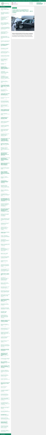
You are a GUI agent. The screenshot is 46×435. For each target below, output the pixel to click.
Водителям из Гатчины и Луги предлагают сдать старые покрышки (5, 408)
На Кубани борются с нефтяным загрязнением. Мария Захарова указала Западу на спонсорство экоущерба (5, 317)
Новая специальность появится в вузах (5, 387)
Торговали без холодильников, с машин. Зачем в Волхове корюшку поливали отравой (5, 73)
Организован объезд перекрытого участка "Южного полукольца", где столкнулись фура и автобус (5, 186)
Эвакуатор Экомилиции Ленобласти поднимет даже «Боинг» (5, 325)
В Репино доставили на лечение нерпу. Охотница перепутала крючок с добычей (5, 419)
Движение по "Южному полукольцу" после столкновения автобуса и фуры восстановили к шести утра (5, 149)
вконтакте (13, 2)
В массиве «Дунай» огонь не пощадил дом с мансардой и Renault (5, 168)
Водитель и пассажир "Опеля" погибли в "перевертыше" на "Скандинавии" (5, 245)
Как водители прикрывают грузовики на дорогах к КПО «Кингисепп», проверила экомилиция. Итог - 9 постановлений (5, 205)
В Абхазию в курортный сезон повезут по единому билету (5, 42)
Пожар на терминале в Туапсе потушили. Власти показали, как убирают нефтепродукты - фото (5, 220)
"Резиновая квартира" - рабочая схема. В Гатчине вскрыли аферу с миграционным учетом (5, 33)
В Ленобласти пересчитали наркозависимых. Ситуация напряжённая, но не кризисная (5, 309)
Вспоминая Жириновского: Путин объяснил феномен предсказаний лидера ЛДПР (5, 102)
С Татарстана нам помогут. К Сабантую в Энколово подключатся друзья (5, 337)
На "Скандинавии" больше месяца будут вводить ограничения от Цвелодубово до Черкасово (5, 404)
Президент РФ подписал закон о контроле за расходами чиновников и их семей (5, 106)
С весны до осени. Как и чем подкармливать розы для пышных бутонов (5, 224)
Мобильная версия (12, 2)
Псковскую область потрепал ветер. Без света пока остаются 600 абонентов (5, 329)
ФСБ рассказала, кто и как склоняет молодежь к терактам (5, 341)
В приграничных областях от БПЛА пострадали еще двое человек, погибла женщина (5, 291)
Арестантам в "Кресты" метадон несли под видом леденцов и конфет (5, 376)
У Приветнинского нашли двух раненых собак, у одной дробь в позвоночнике (5, 52)
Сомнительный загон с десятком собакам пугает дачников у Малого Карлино (5, 9)
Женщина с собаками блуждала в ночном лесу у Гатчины (5, 178)
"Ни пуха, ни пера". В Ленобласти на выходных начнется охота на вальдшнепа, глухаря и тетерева (5, 229)
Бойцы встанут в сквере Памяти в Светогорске (5, 254)
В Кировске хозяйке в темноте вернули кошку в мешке (5, 82)
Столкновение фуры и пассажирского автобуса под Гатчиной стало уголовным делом (5, 195)
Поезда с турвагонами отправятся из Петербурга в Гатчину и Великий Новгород (5, 236)
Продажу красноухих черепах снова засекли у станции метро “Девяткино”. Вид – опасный (5, 296)
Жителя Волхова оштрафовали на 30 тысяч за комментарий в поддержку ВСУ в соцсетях (5, 241)
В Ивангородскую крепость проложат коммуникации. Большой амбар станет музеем (5, 130)
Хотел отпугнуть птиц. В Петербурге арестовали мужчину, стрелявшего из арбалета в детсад (5, 427)
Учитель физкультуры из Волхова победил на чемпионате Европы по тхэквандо (5, 60)
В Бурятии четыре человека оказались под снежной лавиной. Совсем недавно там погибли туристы (5, 333)
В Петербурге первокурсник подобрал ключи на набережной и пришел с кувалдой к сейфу (5, 135)
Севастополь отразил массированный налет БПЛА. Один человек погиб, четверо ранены (5, 37)
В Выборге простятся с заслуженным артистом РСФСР (5, 261)
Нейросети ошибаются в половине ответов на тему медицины (5, 191)
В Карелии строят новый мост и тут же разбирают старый (5, 359)
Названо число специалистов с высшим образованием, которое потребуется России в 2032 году (5, 399)
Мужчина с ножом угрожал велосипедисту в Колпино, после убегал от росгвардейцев (5, 215)
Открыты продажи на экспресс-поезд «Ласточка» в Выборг (5, 114)
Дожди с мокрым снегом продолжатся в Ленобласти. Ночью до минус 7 (5, 284)
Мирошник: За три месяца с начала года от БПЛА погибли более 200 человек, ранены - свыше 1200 (5, 346)
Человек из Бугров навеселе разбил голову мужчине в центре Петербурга (5, 122)
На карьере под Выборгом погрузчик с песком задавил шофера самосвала (5, 126)
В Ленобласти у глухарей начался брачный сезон (5, 49)
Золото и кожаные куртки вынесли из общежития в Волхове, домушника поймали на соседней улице (5, 24)
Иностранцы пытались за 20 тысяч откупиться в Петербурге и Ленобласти (5, 288)
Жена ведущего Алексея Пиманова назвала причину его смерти (5, 305)
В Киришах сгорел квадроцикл (5, 64)
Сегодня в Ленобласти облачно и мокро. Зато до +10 (5, 380)
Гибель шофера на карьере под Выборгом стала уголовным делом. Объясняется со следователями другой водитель (5, 19)
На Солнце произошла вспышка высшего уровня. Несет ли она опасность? (5, 395)
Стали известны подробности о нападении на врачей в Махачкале (5, 391)
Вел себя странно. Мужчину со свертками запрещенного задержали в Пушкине (5, 257)
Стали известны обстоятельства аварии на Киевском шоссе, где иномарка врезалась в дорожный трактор (5, 279)
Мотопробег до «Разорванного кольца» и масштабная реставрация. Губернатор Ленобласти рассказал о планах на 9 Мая (5, 78)
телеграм (14, 2)
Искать (45, 0)
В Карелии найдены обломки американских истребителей (5, 56)
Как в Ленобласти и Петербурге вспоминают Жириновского (5, 90)
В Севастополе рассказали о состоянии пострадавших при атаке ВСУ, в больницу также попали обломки (5, 28)
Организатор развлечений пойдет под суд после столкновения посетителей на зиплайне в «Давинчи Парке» (5, 250)
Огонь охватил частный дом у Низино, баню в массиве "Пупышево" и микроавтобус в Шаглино (5, 13)
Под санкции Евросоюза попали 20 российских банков (5, 412)
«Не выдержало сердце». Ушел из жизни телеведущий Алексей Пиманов (5, 431)
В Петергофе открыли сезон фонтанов (5, 98)
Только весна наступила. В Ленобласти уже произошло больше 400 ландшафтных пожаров (5, 266)
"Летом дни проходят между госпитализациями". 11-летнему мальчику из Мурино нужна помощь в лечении (5, 270)
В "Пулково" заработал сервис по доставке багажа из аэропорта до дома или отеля (5, 371)
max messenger (15, 2)
